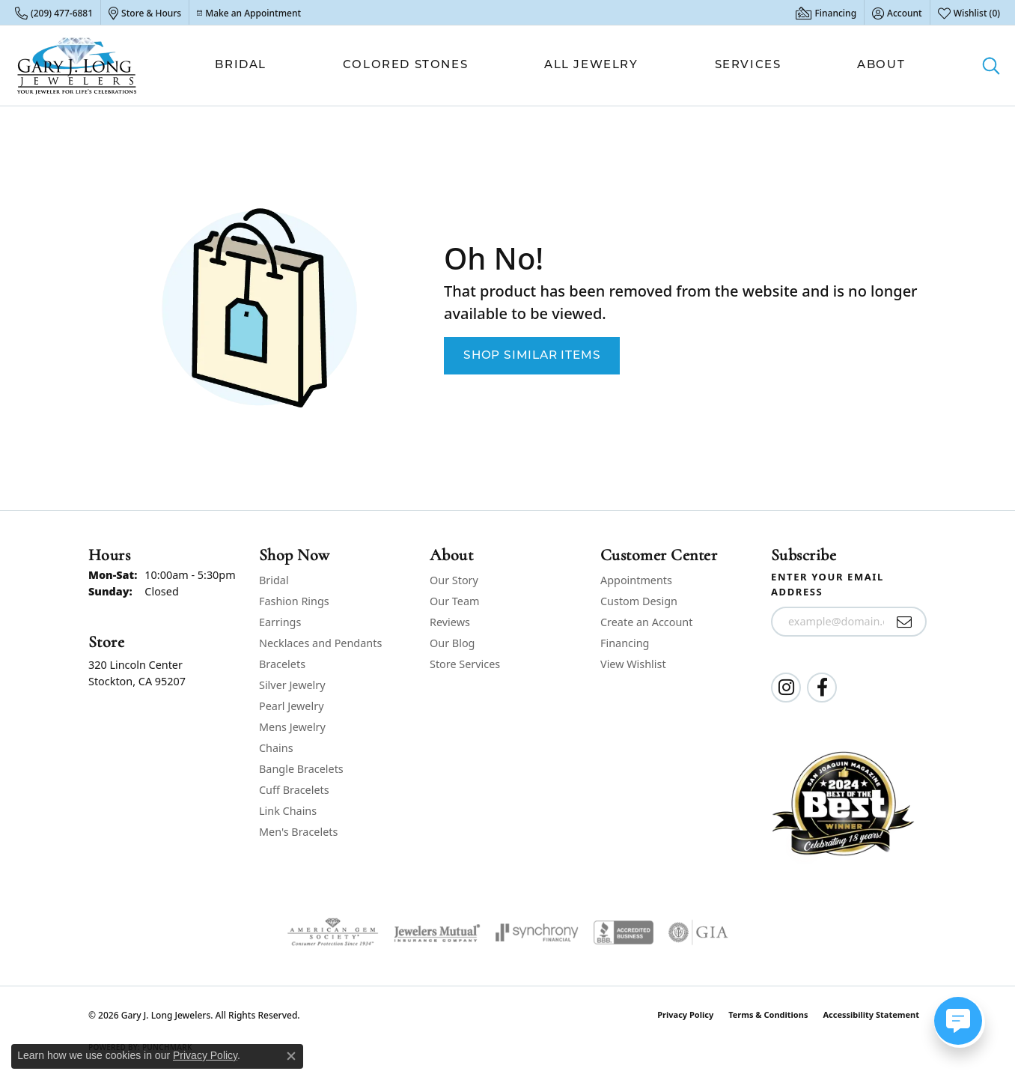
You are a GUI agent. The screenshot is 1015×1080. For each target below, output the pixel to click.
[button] (897, 12)
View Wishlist (633, 664)
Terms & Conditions (768, 1014)
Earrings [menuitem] (280, 622)
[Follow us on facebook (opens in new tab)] (822, 688)
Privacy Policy (685, 1014)
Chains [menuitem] (276, 748)
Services (748, 65)
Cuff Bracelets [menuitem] (294, 790)
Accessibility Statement (871, 1014)
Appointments (636, 580)
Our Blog (452, 643)
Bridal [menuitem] (274, 580)
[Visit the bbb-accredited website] (623, 932)
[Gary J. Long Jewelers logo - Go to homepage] (77, 65)
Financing (624, 643)
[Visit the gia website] (698, 932)
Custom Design (638, 601)
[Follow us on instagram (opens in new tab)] (786, 688)
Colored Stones (405, 65)
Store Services (465, 664)
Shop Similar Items (531, 356)
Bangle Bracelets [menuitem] (301, 769)
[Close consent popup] (291, 1056)
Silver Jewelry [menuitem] (292, 685)
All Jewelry (591, 65)
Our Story (454, 580)
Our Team (454, 601)
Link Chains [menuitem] (288, 811)
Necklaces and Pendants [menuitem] (320, 643)
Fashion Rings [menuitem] (294, 601)
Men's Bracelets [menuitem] (298, 832)
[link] (54, 12)
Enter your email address (827, 584)
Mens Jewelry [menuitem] (292, 727)
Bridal (240, 65)
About (881, 65)
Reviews (450, 622)
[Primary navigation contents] (561, 65)
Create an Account (646, 622)
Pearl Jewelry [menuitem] (291, 706)
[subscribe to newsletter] (904, 621)
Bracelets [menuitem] (282, 664)
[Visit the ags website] (333, 932)
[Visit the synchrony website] (537, 932)
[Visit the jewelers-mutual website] (437, 932)
